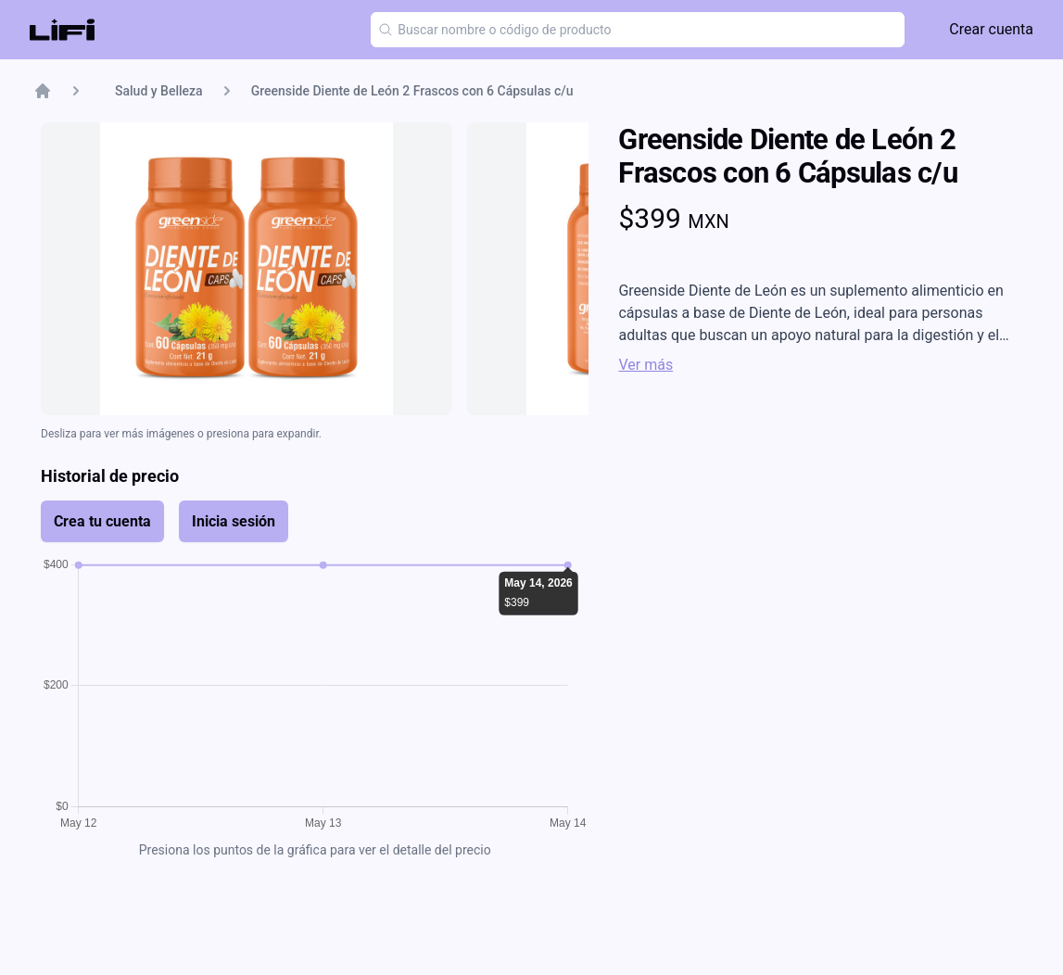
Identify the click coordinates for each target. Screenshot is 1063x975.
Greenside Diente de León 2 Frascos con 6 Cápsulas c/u (412, 90)
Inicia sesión (233, 521)
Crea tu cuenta (102, 521)
